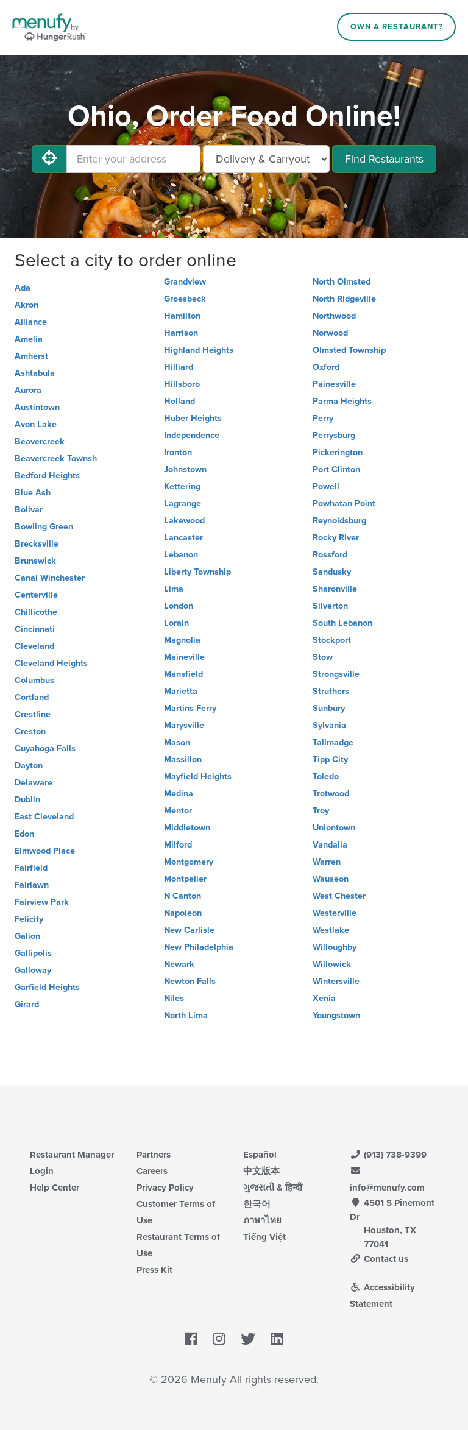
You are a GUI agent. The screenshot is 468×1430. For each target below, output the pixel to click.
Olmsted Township (349, 350)
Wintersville (336, 981)
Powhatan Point (344, 503)
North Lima (186, 1015)
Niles (174, 998)
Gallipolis (33, 953)
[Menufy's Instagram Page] (219, 1340)
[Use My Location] (49, 159)
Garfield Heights (47, 987)
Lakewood (184, 520)
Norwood (330, 333)
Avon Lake (36, 424)
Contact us (379, 1258)
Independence (191, 435)
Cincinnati (35, 629)
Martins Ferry (190, 708)
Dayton (29, 765)
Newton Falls (190, 981)
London (178, 606)
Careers (152, 1171)
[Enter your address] (133, 159)
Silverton (330, 606)
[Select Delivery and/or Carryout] (266, 159)
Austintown (37, 407)
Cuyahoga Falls (45, 748)
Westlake (331, 930)
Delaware (33, 782)
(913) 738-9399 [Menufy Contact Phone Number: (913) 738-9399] (388, 1154)
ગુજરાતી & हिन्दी (272, 1187)
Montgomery (188, 862)
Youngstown (336, 1015)
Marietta (180, 691)
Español (260, 1154)
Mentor (178, 810)
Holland (179, 401)
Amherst (31, 356)
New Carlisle (189, 930)
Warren (327, 862)
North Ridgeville (344, 299)
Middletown (187, 828)
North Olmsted (341, 282)
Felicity (29, 919)
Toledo (326, 776)
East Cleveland (44, 817)
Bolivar (29, 509)
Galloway (33, 970)
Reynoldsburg (339, 520)
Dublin (27, 800)
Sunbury (329, 708)
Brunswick (35, 561)
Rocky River (336, 538)
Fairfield (31, 868)
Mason (177, 742)
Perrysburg (334, 435)
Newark (179, 964)
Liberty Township (197, 572)
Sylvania (329, 725)
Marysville (184, 725)
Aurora (28, 390)
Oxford (326, 367)
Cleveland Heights (51, 663)
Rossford (330, 555)
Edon (24, 834)
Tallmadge (333, 742)
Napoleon (183, 913)
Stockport (332, 640)
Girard (27, 1004)
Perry (323, 418)
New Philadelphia (198, 947)
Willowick (332, 964)
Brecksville (36, 544)
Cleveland (34, 646)
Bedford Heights (47, 475)
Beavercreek (40, 441)
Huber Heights (193, 418)
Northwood (334, 316)
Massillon (183, 759)
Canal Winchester (50, 578)
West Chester (339, 896)
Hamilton (182, 316)
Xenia (324, 998)
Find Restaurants (384, 159)
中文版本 (261, 1171)
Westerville (334, 913)
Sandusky (332, 572)
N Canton (182, 896)
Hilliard (178, 367)
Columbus (34, 680)
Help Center (54, 1187)
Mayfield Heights (198, 776)
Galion (27, 936)
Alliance (31, 322)
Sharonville (335, 589)
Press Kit (154, 1269)
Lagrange (182, 503)
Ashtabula (35, 373)
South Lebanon (342, 623)
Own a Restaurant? (396, 27)
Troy (321, 810)
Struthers (331, 691)
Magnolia (182, 640)
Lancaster (183, 538)
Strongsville (336, 674)
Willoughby (334, 947)
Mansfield (183, 674)
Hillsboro (182, 384)
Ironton (178, 452)
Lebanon (181, 555)
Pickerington (338, 452)
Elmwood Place (45, 851)
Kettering (182, 486)
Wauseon (331, 879)
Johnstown (185, 469)
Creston (30, 731)
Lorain (176, 623)
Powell (326, 486)
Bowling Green (44, 527)
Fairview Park (42, 902)
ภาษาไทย (262, 1220)
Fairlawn (32, 885)
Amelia (29, 339)
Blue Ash (33, 492)
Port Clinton (336, 469)
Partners (153, 1154)
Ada (22, 288)
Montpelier (185, 879)
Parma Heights (342, 401)
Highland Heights (198, 350)
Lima (173, 589)
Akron (26, 305)
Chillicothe (36, 612)
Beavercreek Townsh (56, 458)
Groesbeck (185, 299)
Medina (178, 793)
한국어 (257, 1203)
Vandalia (330, 845)
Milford (178, 845)
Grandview (185, 282)
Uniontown (334, 828)
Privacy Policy (165, 1187)
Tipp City (330, 759)
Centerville (36, 595)
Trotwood (331, 793)
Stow (323, 657)
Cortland (32, 697)
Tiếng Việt (264, 1236)
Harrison (181, 333)
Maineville (184, 657)
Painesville (334, 384)
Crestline (33, 714)
